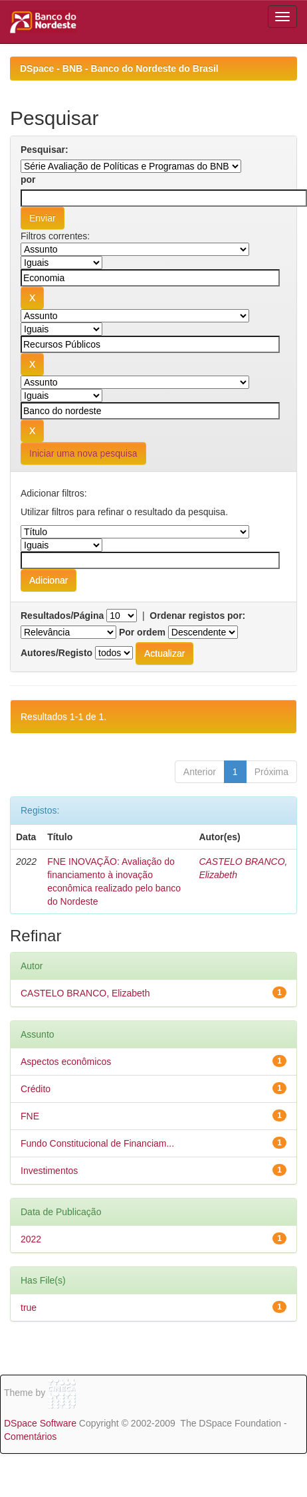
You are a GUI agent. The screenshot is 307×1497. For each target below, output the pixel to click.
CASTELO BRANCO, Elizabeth (85, 993)
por (28, 179)
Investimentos (49, 1170)
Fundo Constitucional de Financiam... (97, 1143)
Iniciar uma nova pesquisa (83, 453)
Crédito (36, 1089)
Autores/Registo (56, 652)
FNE (30, 1116)
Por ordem (142, 632)
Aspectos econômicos (66, 1061)
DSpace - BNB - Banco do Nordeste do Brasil (119, 68)
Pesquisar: (44, 149)
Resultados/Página (62, 615)
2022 (31, 1239)
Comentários (30, 1436)
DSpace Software (40, 1423)
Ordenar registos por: (197, 615)
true (29, 1307)
